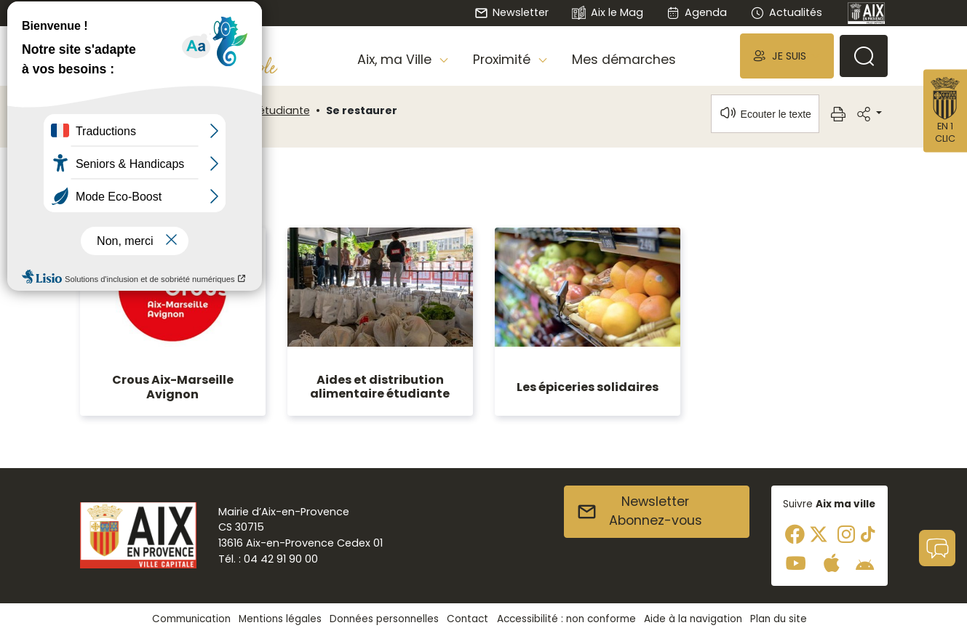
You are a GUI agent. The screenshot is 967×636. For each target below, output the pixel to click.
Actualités (785, 12)
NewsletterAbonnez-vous (639, 511)
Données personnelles (384, 619)
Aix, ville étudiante (263, 110)
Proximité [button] (503, 59)
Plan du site (778, 619)
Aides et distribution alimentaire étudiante (380, 386)
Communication (191, 619)
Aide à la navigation (693, 619)
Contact (467, 619)
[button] (786, 55)
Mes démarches (624, 59)
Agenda (696, 12)
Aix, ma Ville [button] (396, 59)
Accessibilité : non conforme (566, 619)
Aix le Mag (607, 13)
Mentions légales (280, 619)
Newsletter (511, 12)
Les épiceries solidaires (587, 387)
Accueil (105, 110)
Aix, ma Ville (170, 110)
